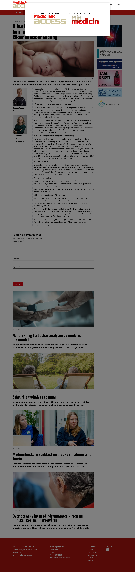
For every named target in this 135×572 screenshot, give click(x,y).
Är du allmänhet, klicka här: (85, 18)
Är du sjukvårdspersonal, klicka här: (50, 18)
